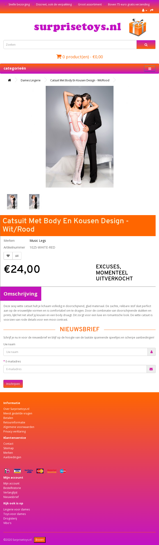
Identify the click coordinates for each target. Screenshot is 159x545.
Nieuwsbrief (11, 497)
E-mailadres (13, 361)
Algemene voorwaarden (18, 427)
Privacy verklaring (14, 431)
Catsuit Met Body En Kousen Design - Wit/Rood (79, 80)
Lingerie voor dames (16, 509)
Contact (8, 444)
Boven (40, 540)
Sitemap (8, 448)
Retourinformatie (14, 422)
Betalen (8, 418)
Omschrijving (20, 293)
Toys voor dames (14, 514)
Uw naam (9, 344)
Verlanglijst (10, 492)
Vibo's (7, 523)
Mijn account (11, 483)
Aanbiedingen (12, 457)
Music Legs (38, 240)
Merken (8, 453)
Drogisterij (10, 518)
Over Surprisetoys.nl (16, 409)
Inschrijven (13, 384)
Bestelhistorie (12, 488)
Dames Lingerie (31, 80)
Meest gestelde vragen (17, 413)
